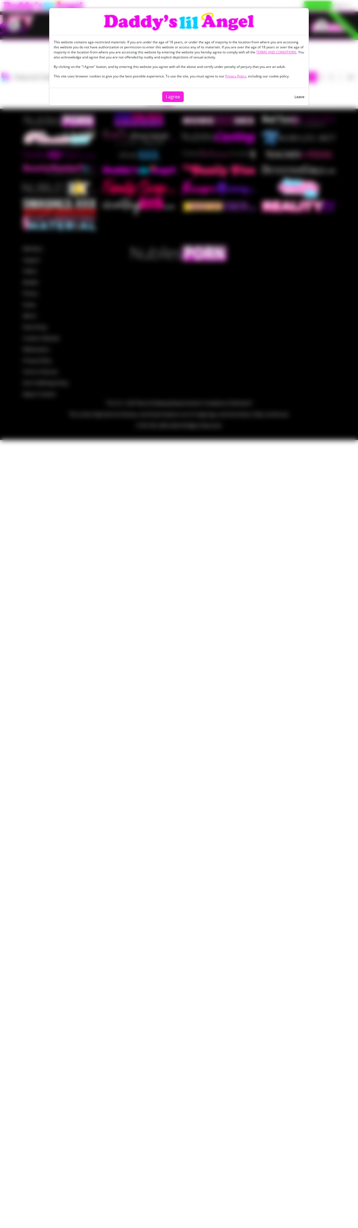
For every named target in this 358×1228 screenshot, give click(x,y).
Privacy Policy (235, 76)
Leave (299, 96)
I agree (173, 97)
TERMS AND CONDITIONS (276, 52)
